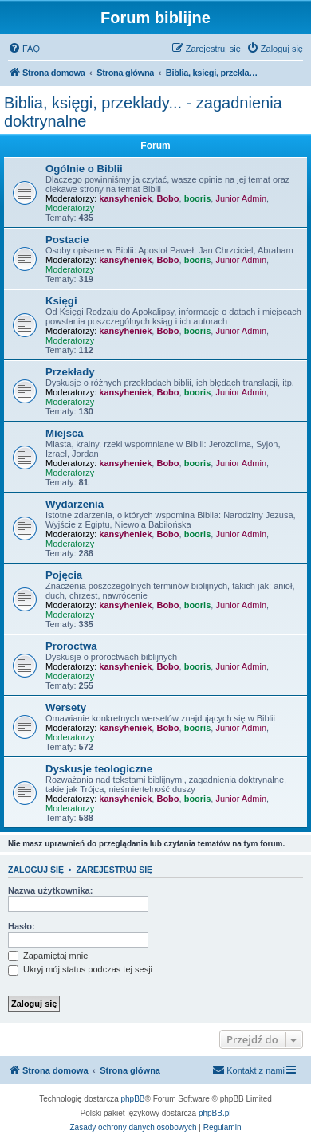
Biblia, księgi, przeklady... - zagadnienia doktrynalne (143, 112)
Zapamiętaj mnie (48, 955)
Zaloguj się (36, 869)
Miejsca (64, 433)
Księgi (61, 301)
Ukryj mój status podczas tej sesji (80, 969)
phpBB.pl (215, 1113)
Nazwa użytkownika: (50, 890)
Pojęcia (63, 575)
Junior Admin (240, 198)
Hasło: (21, 926)
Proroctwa (71, 646)
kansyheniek (125, 198)
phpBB (133, 1098)
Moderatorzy (69, 208)
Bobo (167, 198)
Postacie (67, 239)
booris (197, 198)
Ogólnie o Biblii (84, 169)
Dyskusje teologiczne (98, 769)
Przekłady (70, 372)
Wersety (65, 707)
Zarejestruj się (114, 869)
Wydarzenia (74, 504)
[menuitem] (24, 48)
